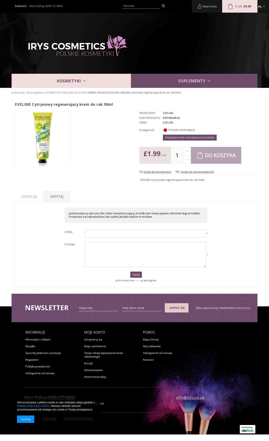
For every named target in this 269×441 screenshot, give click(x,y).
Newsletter (47, 307)
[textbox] (141, 6)
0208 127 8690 (54, 6)
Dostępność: (147, 130)
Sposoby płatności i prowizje (43, 353)
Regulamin (31, 360)
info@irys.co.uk (190, 397)
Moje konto (207, 6)
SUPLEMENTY (191, 81)
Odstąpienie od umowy (39, 373)
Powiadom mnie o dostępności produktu (189, 137)
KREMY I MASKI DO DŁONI (103, 92)
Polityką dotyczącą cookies (33, 405)
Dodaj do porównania (157, 172)
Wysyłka (30, 346)
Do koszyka (216, 155)
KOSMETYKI (69, 81)
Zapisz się (177, 308)
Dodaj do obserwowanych (197, 172)
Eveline (168, 113)
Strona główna (35, 92)
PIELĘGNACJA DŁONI (74, 92)
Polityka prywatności (37, 366)
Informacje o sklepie (37, 339)
